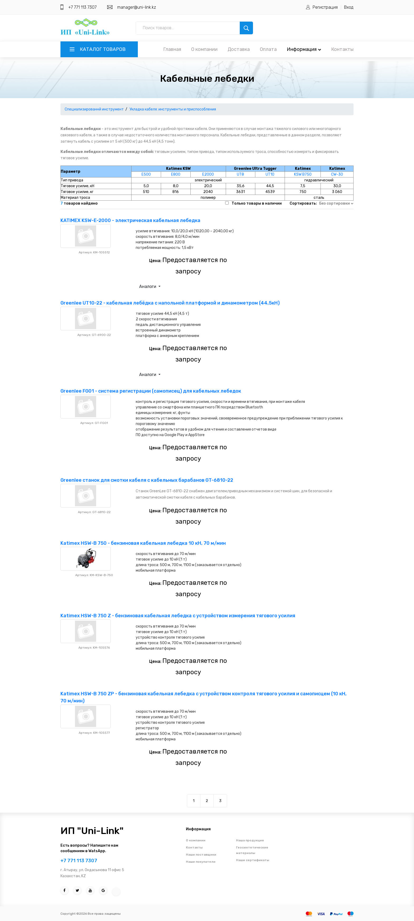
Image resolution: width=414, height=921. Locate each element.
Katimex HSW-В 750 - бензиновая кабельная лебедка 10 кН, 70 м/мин (143, 543)
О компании (204, 49)
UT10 (270, 174)
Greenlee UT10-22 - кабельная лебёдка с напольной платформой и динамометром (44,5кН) (170, 303)
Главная (172, 49)
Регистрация (325, 7)
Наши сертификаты (252, 860)
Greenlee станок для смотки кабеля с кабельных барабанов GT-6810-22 (146, 480)
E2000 (208, 174)
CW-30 (337, 174)
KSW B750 (303, 174)
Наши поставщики (201, 854)
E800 (175, 174)
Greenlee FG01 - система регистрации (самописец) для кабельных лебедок (150, 391)
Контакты (342, 49)
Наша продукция (250, 840)
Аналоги (148, 286)
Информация (304, 49)
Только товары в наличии (257, 203)
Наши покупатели (200, 862)
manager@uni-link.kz (136, 7)
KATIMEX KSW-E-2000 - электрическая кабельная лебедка (130, 220)
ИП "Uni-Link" (92, 830)
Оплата (268, 49)
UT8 (240, 174)
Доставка (239, 49)
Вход (349, 7)
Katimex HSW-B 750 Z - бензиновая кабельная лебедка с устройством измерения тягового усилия (177, 616)
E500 (146, 174)
